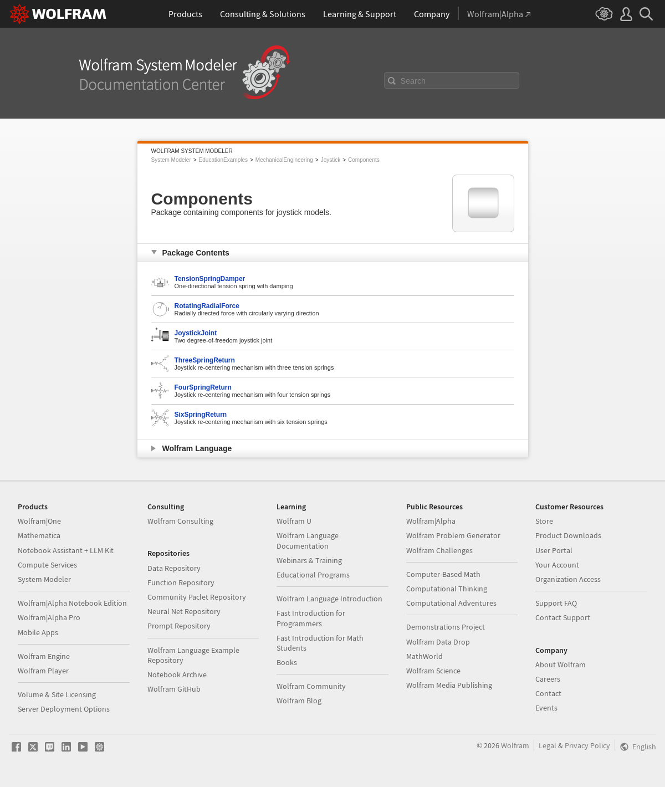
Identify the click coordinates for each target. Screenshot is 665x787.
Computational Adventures (451, 603)
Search (413, 80)
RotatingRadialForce (207, 306)
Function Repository (180, 582)
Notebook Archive (177, 674)
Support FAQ (556, 603)
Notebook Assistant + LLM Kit (66, 550)
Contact (548, 693)
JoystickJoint (196, 333)
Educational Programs (313, 575)
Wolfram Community (311, 686)
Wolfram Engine (44, 656)
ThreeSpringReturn (205, 360)
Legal (547, 745)
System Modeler (171, 160)
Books (287, 662)
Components (364, 160)
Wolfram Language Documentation (308, 540)
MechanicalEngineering (284, 160)
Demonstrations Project (445, 627)
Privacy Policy (587, 745)
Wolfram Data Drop (438, 642)
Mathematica (39, 535)
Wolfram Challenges (439, 550)
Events (546, 708)
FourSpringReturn (203, 387)
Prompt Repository (179, 626)
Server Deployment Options (64, 709)
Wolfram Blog (299, 701)
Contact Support (562, 617)
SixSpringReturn (201, 414)
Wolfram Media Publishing (449, 685)
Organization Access (568, 579)
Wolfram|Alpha (431, 521)
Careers (547, 679)
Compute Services (47, 565)
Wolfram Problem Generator (453, 535)
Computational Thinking (446, 589)
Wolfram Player (43, 671)
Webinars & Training (309, 560)
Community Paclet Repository (196, 597)
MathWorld (424, 656)
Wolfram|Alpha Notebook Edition (72, 603)
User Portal (553, 550)
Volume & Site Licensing (57, 694)
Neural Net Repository (184, 611)
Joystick (331, 160)
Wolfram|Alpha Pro (49, 617)
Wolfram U (294, 521)
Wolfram (515, 745)
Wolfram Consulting (180, 521)
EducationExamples (223, 160)
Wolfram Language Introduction (329, 599)
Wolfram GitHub (174, 689)
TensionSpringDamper (210, 279)
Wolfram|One (39, 521)
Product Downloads (568, 535)
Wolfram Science (433, 671)
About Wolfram (560, 665)
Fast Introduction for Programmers (311, 618)
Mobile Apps (38, 632)
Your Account (557, 565)
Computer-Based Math (443, 574)
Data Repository (174, 568)
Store (544, 521)
